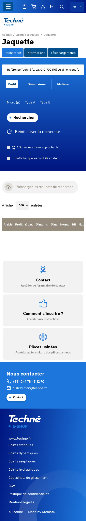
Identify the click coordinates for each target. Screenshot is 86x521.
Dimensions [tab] (37, 84)
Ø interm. (42, 224)
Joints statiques (21, 445)
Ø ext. (29, 224)
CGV (12, 486)
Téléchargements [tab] (63, 52)
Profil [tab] (12, 84)
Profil (19, 224)
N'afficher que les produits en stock (37, 158)
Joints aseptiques (27, 35)
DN (74, 224)
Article (8, 224)
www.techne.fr (20, 438)
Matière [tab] (63, 84)
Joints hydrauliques (24, 469)
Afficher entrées (22, 205)
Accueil (7, 35)
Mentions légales (21, 502)
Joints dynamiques (23, 453)
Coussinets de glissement (28, 478)
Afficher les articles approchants (38, 147)
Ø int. (54, 224)
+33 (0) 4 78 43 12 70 (25, 381)
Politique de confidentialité (29, 494)
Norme (64, 224)
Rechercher (24, 117)
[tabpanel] (43, 114)
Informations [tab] (36, 52)
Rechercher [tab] (12, 52)
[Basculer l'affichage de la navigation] (8, 6)
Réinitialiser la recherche (37, 131)
